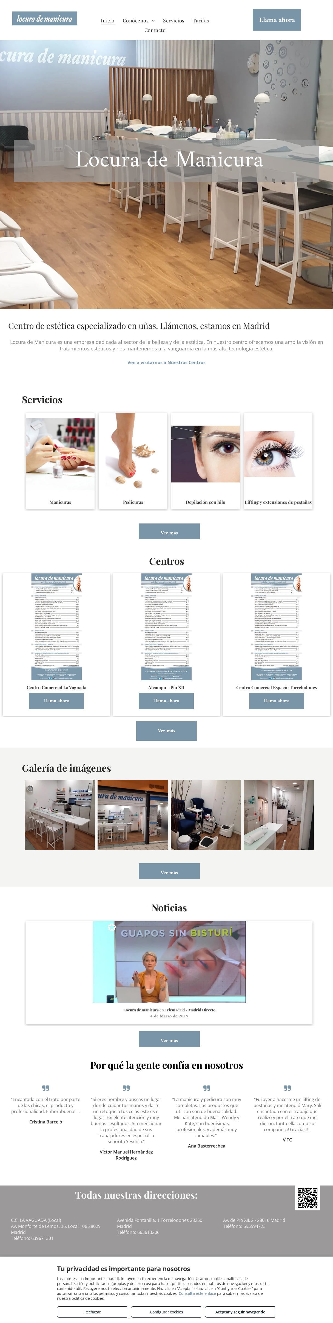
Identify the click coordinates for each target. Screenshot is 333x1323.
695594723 (254, 1226)
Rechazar (92, 1312)
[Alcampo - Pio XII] (60, 815)
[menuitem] (107, 20)
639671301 (42, 1238)
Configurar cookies (166, 1312)
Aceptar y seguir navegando (240, 1312)
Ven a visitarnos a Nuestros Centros (166, 362)
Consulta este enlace (197, 1293)
